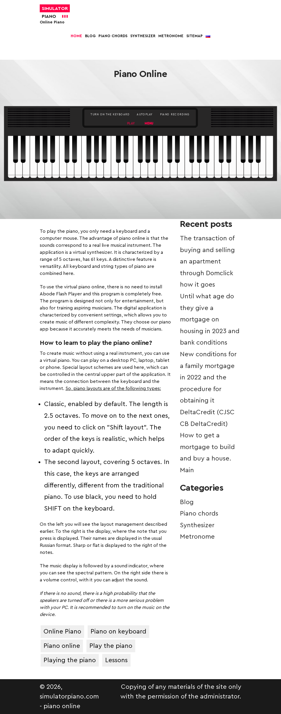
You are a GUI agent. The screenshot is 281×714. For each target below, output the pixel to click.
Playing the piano (70, 660)
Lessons (116, 660)
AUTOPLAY (145, 114)
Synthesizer (142, 36)
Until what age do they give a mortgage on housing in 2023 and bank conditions (210, 319)
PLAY (131, 123)
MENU (149, 123)
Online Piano (62, 631)
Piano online (62, 646)
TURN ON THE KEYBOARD (110, 114)
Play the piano (110, 646)
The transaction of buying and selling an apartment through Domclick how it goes (207, 261)
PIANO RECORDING (175, 114)
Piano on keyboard (118, 631)
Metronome (170, 36)
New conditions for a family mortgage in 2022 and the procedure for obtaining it (208, 377)
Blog (90, 36)
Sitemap (194, 36)
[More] (140, 49)
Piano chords (112, 36)
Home (76, 36)
